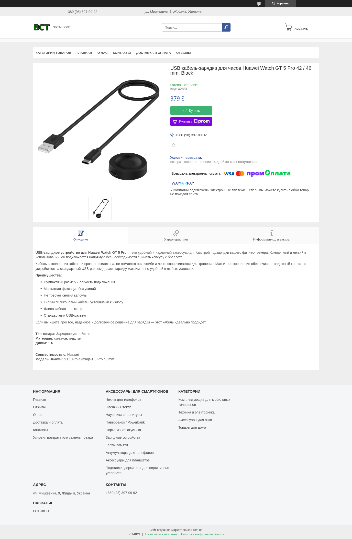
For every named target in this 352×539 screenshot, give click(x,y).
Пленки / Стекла (119, 407)
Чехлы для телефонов (123, 399)
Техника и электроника (196, 412)
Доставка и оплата (153, 53)
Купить (194, 111)
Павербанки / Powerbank (125, 422)
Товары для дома (192, 427)
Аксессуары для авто (195, 420)
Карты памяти (117, 445)
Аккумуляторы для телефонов (130, 453)
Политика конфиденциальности (202, 534)
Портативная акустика (123, 430)
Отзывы (183, 53)
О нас (103, 53)
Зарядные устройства (123, 437)
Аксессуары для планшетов (128, 460)
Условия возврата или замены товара (63, 437)
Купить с (194, 121)
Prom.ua (196, 530)
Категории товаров (53, 53)
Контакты (122, 53)
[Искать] (226, 27)
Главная (84, 53)
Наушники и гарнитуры (124, 415)
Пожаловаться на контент (161, 534)
